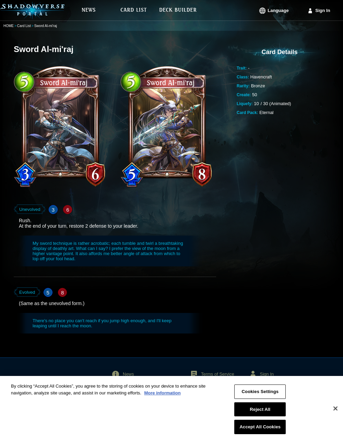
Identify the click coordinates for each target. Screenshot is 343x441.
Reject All (260, 412)
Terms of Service (217, 374)
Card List (24, 26)
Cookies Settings (260, 395)
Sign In (322, 10)
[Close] (335, 411)
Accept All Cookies (260, 430)
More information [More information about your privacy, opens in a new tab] (162, 396)
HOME (8, 26)
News (128, 374)
